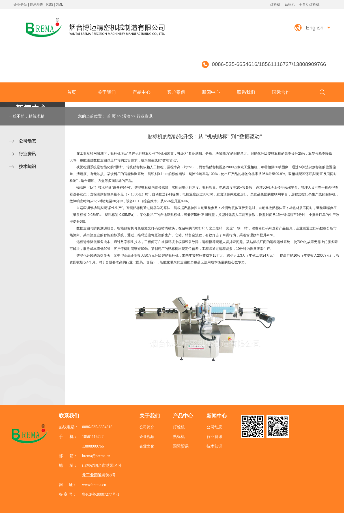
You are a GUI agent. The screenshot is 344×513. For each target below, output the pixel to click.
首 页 (111, 116)
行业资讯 (27, 153)
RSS (49, 5)
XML (59, 5)
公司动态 (27, 141)
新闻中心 (211, 92)
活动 (126, 116)
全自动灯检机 (309, 5)
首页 (71, 92)
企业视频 (146, 437)
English (314, 28)
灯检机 (275, 5)
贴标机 (290, 5)
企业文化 (146, 446)
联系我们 (246, 92)
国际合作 (281, 92)
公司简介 (146, 427)
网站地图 (37, 5)
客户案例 (176, 92)
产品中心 (141, 92)
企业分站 (20, 5)
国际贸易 (181, 446)
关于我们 (107, 92)
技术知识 (27, 166)
